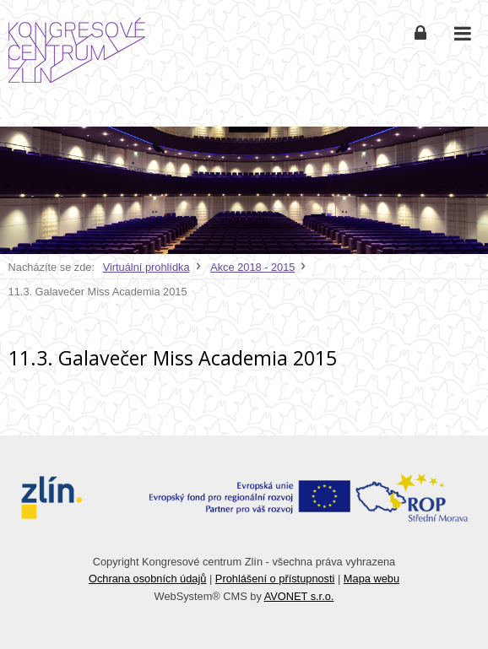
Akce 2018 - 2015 (252, 267)
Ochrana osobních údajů (147, 578)
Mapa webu (371, 578)
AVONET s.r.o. (299, 596)
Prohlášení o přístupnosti (275, 578)
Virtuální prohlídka (146, 267)
